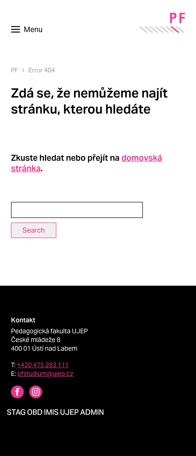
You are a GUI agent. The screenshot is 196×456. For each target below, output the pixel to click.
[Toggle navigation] (27, 30)
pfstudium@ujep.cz (45, 373)
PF (14, 70)
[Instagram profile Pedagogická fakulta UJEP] (30, 393)
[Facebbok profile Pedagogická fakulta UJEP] (12, 393)
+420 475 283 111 (43, 365)
